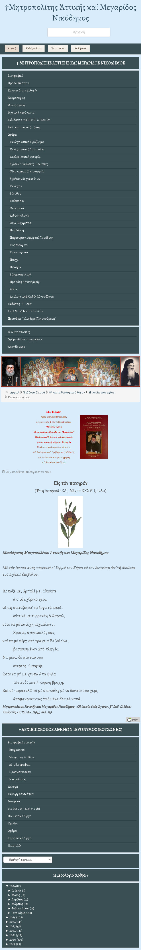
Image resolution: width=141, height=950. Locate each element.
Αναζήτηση (80, 48)
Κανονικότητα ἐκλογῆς (22, 90)
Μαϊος (14, 895)
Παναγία (14, 267)
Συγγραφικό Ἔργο (19, 838)
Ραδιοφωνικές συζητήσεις (24, 127)
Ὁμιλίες (13, 823)
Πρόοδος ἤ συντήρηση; (23, 282)
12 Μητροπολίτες (19, 332)
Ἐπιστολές (14, 845)
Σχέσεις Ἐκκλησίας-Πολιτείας (28, 164)
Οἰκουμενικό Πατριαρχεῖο (26, 171)
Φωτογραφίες (16, 105)
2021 (10, 935)
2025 (11, 917)
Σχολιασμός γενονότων (24, 179)
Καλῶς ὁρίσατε (33, 48)
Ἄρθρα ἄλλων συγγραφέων (25, 339)
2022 (11, 931)
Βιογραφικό (15, 76)
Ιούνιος (14, 890)
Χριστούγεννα (18, 252)
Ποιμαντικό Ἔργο (19, 816)
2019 (10, 944)
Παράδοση (16, 230)
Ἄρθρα (12, 134)
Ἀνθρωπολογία (18, 215)
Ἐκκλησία (15, 186)
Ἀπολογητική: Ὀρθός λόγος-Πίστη (31, 296)
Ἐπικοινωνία (58, 48)
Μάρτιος (15, 904)
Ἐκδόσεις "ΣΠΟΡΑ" (20, 304)
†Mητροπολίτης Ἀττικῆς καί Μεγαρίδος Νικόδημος (70, 12)
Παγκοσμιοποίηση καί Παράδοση (30, 238)
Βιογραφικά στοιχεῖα (21, 742)
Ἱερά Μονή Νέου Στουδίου (25, 311)
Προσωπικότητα (18, 83)
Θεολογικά (16, 208)
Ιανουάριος (17, 913)
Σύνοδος (14, 193)
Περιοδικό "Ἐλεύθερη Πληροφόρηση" (32, 319)
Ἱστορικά (14, 801)
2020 (11, 940)
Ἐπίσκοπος (16, 201)
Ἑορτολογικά (18, 245)
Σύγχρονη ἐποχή (19, 274)
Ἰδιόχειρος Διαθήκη (21, 757)
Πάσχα (13, 260)
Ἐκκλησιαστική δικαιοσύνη (26, 149)
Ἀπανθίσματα (16, 347)
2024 (11, 922)
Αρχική (12, 48)
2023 (11, 926)
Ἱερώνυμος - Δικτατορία (24, 809)
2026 (11, 886)
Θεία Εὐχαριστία (19, 223)
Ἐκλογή (13, 786)
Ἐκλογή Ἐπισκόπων (21, 794)
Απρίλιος (15, 899)
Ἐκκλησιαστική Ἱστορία (24, 157)
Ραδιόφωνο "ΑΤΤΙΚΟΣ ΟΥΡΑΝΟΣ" (29, 120)
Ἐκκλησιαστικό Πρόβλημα (26, 142)
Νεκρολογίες (16, 98)
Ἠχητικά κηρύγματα (21, 112)
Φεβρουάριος (18, 908)
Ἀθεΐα (12, 289)
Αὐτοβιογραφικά (19, 764)
